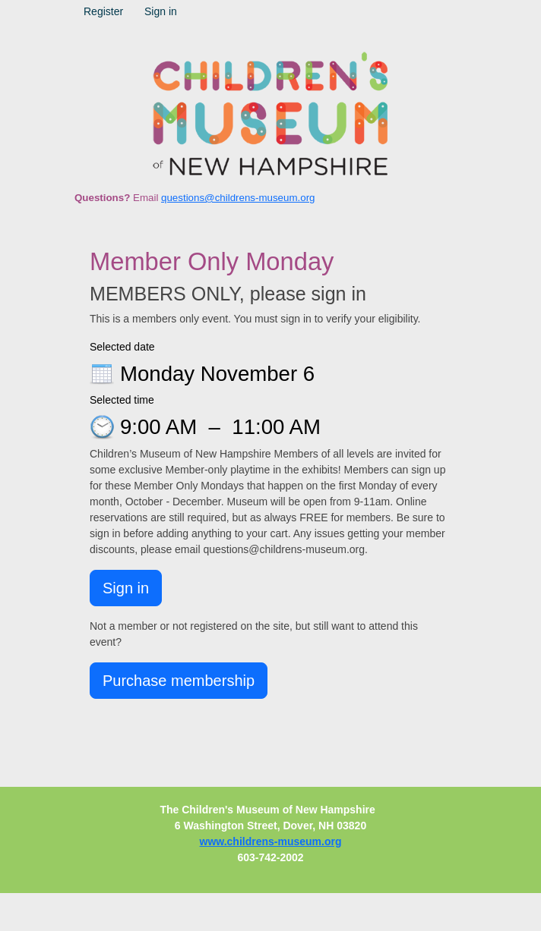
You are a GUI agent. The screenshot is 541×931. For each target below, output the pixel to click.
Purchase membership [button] (179, 680)
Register (103, 11)
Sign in (160, 11)
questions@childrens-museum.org (238, 197)
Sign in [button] (126, 588)
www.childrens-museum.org (271, 841)
